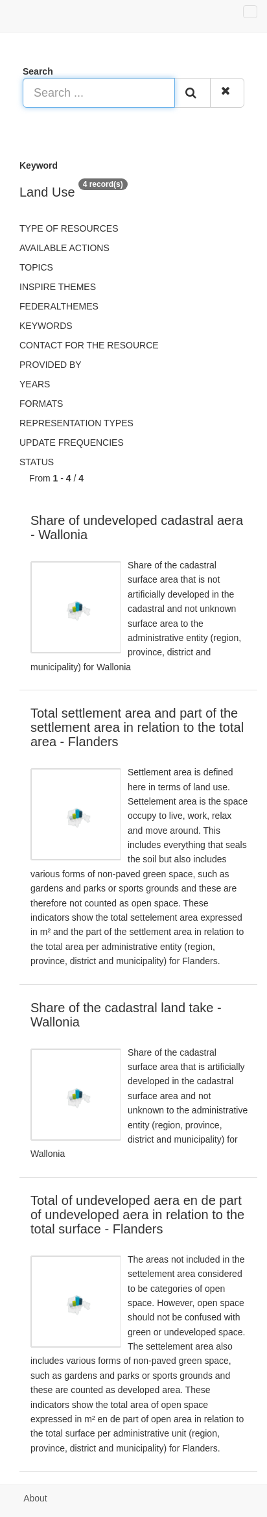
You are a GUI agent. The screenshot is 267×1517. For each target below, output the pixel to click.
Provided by (50, 364)
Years (34, 384)
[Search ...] (99, 93)
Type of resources (68, 228)
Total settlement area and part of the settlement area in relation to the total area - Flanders (137, 727)
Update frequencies (71, 442)
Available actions (64, 248)
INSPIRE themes (57, 287)
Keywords (46, 326)
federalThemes (59, 306)
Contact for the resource (89, 345)
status (36, 462)
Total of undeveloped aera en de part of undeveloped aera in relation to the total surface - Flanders (137, 1214)
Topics (36, 267)
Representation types (76, 423)
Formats (41, 403)
